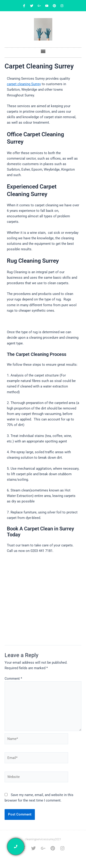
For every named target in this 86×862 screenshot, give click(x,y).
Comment (13, 679)
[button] (43, 51)
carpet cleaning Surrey (24, 84)
